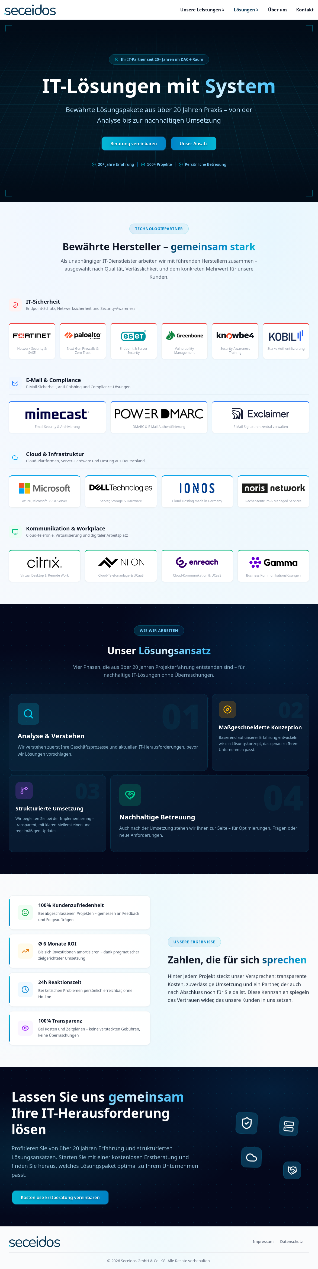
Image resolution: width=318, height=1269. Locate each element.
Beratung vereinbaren (133, 144)
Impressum (263, 1241)
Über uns (278, 10)
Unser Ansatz (194, 144)
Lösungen (246, 10)
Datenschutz (291, 1241)
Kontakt (305, 10)
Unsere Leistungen (202, 10)
